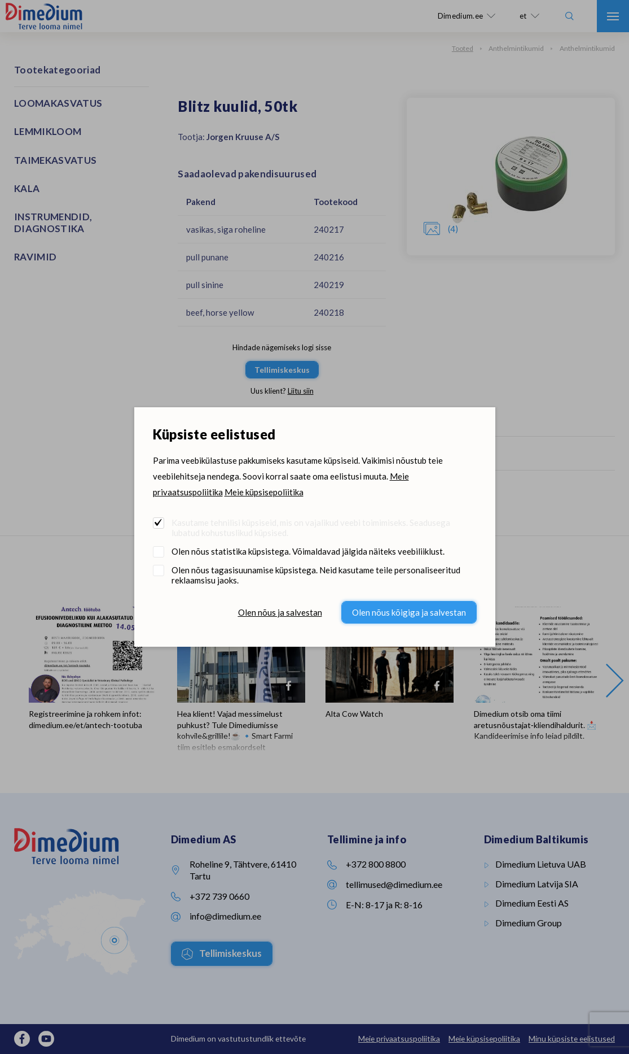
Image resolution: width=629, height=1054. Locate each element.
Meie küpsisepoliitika (264, 492)
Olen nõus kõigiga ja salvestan (409, 612)
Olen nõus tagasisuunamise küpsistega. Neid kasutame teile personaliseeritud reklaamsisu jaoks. (315, 575)
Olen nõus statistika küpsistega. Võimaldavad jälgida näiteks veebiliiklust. (308, 551)
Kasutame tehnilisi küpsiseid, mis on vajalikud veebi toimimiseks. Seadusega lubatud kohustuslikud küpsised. (310, 527)
